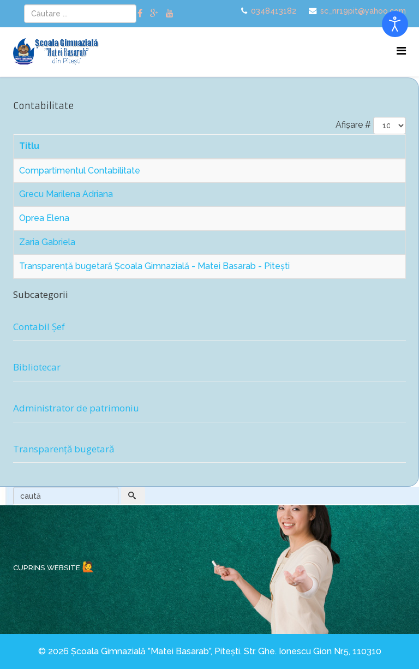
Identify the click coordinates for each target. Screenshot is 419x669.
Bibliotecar (37, 367)
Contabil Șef (39, 326)
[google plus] (154, 13)
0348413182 (273, 10)
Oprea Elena (44, 218)
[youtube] (169, 13)
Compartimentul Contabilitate (79, 170)
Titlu (29, 146)
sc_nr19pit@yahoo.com (363, 10)
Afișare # (353, 125)
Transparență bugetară (63, 449)
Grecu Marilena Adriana (66, 194)
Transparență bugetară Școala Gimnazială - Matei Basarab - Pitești (154, 266)
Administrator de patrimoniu (76, 408)
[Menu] (401, 51)
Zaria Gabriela (47, 242)
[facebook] (139, 13)
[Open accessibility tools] (395, 24)
